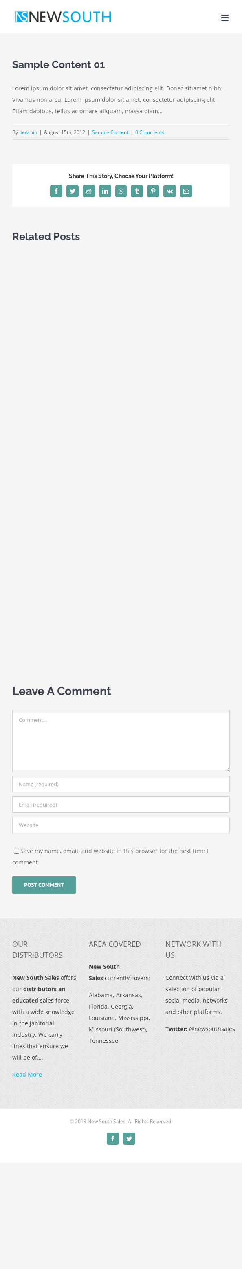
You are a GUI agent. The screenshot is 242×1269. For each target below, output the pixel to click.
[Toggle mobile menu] (225, 17)
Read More (27, 1074)
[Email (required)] (121, 804)
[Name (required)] (121, 784)
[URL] (121, 825)
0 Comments (149, 132)
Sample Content (110, 132)
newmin (28, 132)
